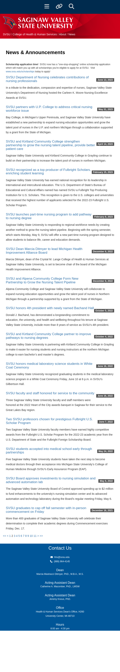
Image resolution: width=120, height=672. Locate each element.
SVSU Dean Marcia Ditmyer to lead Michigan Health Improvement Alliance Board (44, 250)
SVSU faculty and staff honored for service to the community (50, 393)
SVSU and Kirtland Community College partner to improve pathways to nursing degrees (48, 336)
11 (35, 535)
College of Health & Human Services (35, 34)
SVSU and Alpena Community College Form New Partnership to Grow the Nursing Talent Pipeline (42, 280)
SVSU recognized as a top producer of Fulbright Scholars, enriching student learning (48, 171)
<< (4, 535)
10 (31, 535)
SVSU (6, 34)
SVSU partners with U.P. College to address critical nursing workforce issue (49, 108)
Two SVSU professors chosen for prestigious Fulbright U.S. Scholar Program (49, 421)
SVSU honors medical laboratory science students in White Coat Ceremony (49, 365)
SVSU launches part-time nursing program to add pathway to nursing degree (48, 216)
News (71, 34)
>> (41, 535)
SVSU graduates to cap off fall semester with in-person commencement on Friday (46, 510)
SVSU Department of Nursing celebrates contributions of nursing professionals (47, 79)
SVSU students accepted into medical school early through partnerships (49, 450)
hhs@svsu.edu (62, 557)
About (62, 34)
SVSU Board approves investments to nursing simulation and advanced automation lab (50, 480)
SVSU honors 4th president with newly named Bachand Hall (50, 308)
